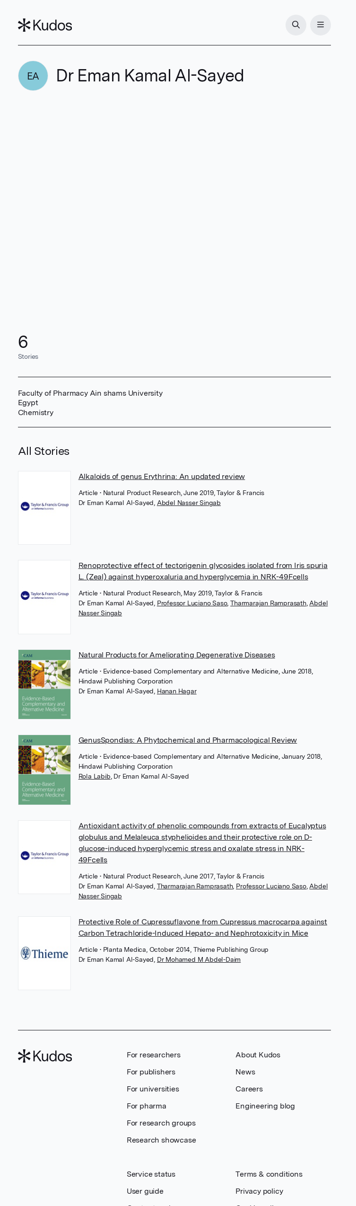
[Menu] (320, 25)
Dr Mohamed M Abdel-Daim (199, 959)
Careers (249, 1088)
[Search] (296, 25)
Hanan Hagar (177, 691)
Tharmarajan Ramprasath (268, 603)
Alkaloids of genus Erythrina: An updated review (161, 476)
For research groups (161, 1122)
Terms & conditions (268, 1174)
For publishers (151, 1071)
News (245, 1071)
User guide (145, 1191)
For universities (153, 1088)
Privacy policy (259, 1191)
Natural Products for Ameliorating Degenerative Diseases (176, 654)
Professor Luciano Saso (192, 603)
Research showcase (161, 1139)
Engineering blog (265, 1105)
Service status (151, 1174)
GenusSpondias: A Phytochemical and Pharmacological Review (187, 740)
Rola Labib (94, 776)
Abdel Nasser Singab (189, 502)
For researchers (154, 1054)
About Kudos (257, 1054)
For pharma (146, 1105)
